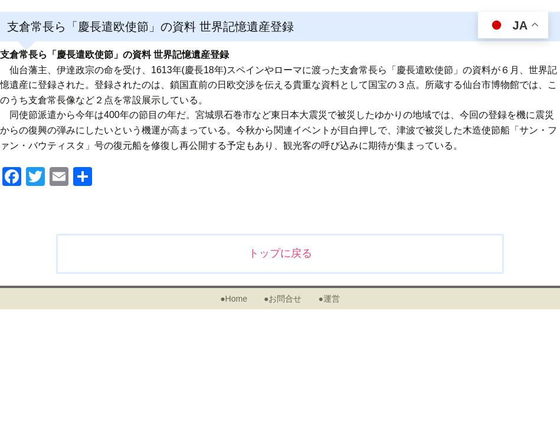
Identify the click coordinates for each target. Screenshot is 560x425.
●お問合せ (283, 298)
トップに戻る (280, 253)
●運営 (328, 298)
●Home (233, 298)
